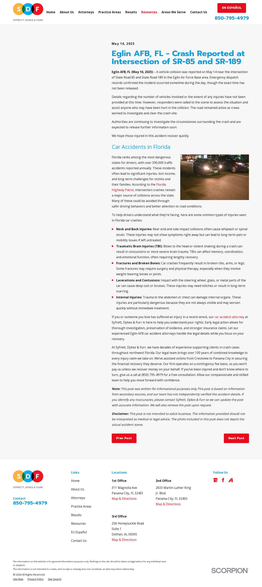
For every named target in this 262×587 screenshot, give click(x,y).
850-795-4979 (232, 18)
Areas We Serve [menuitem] (174, 12)
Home (75, 481)
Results (76, 515)
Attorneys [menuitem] (86, 12)
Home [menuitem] (50, 12)
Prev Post (124, 438)
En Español (79, 532)
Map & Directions (124, 498)
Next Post (236, 438)
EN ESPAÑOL (232, 7)
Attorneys (78, 498)
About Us (77, 489)
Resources (78, 523)
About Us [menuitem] (67, 12)
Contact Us (79, 541)
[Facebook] (223, 480)
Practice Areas (81, 506)
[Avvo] (231, 480)
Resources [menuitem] (149, 12)
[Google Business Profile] (215, 480)
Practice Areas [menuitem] (109, 12)
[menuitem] (18, 579)
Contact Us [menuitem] (198, 12)
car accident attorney (229, 317)
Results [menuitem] (131, 12)
